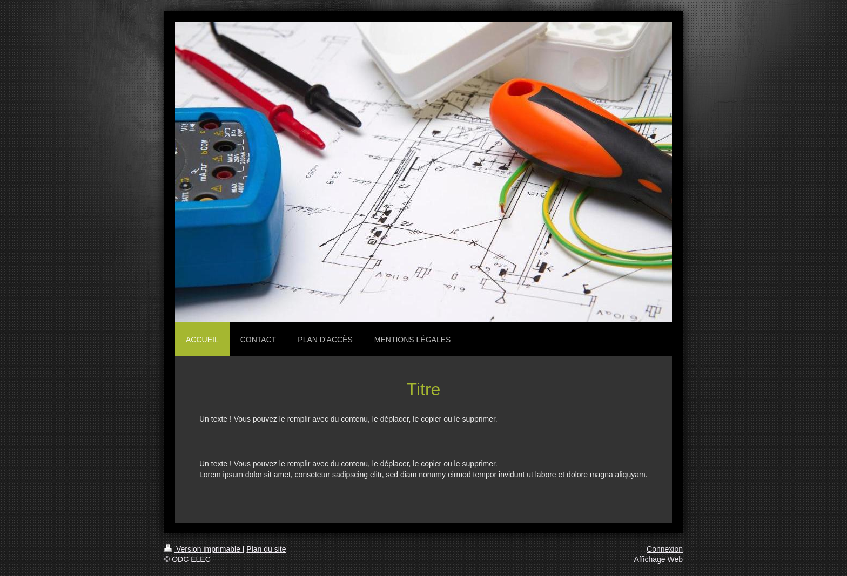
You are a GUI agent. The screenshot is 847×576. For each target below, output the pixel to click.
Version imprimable (203, 549)
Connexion (665, 549)
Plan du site (266, 549)
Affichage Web (658, 559)
